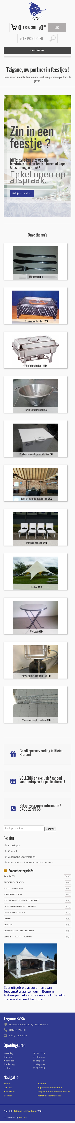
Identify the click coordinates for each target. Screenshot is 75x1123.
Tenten (8, 918)
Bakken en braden (14, 882)
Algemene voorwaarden (21, 856)
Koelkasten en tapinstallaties (21, 900)
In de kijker (14, 845)
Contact (12, 851)
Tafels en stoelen (14, 912)
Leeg (57, 27)
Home (7, 1083)
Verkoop (8, 924)
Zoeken (50, 829)
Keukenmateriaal (14, 894)
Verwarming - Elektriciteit (19, 930)
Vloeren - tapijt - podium (18, 936)
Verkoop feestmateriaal (50, 1095)
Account (42, 1083)
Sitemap (8, 1095)
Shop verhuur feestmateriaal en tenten (30, 862)
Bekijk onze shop (21, 193)
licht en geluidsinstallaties (20, 906)
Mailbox (23, 1117)
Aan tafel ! (10, 876)
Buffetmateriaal (13, 888)
